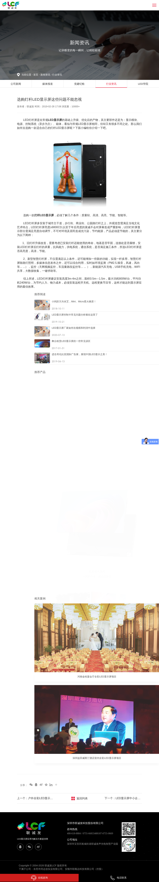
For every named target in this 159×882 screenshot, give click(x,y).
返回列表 (82, 798)
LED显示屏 (55, 119)
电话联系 (118, 877)
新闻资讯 (46, 74)
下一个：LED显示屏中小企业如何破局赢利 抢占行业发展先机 (123, 798)
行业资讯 (57, 74)
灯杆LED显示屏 (44, 215)
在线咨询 (39, 877)
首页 (36, 74)
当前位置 (27, 74)
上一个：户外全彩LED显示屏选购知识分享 (36, 798)
